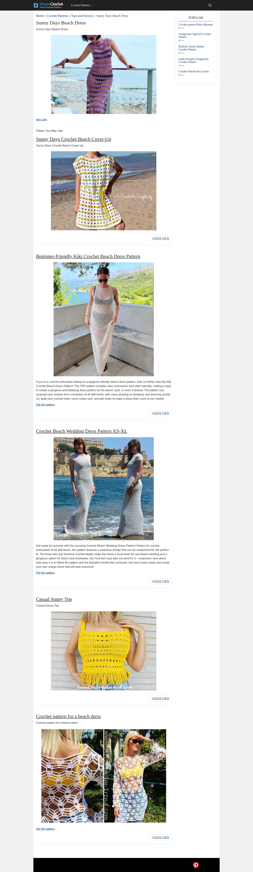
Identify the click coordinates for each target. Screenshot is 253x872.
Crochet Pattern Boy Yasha (194, 71)
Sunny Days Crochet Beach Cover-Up (73, 139)
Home (40, 16)
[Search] (210, 5)
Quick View (161, 238)
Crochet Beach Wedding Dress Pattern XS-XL (81, 431)
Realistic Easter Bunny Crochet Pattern (191, 48)
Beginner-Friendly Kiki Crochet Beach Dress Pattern (88, 256)
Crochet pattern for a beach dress (68, 716)
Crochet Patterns (80, 5)
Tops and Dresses (82, 16)
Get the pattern (45, 404)
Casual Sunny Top (54, 599)
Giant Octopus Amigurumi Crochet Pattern (194, 60)
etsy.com (41, 119)
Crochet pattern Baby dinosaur (196, 24)
